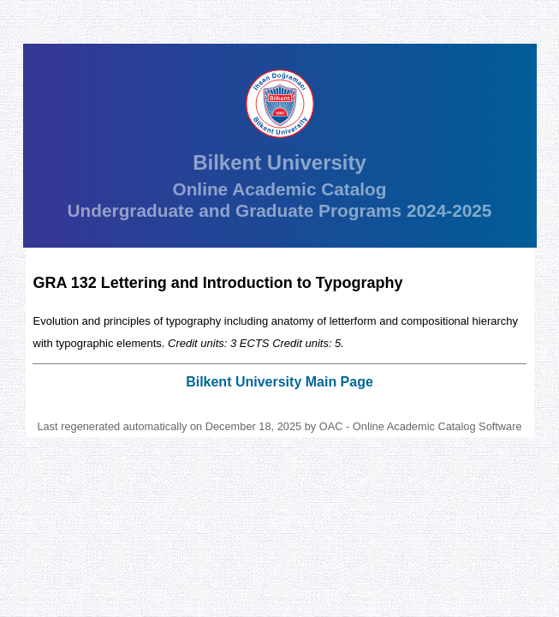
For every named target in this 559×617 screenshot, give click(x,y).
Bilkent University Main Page (279, 381)
